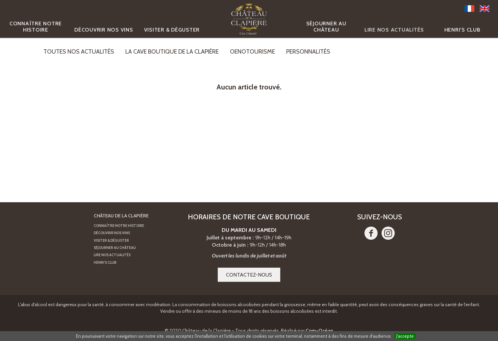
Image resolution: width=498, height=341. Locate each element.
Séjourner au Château (326, 26)
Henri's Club (462, 30)
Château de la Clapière (121, 216)
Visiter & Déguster (172, 30)
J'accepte (405, 336)
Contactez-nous (249, 275)
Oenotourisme (252, 51)
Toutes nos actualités (78, 51)
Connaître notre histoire (36, 26)
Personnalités (308, 51)
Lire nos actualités (394, 30)
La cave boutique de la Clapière (172, 51)
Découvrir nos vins (103, 30)
